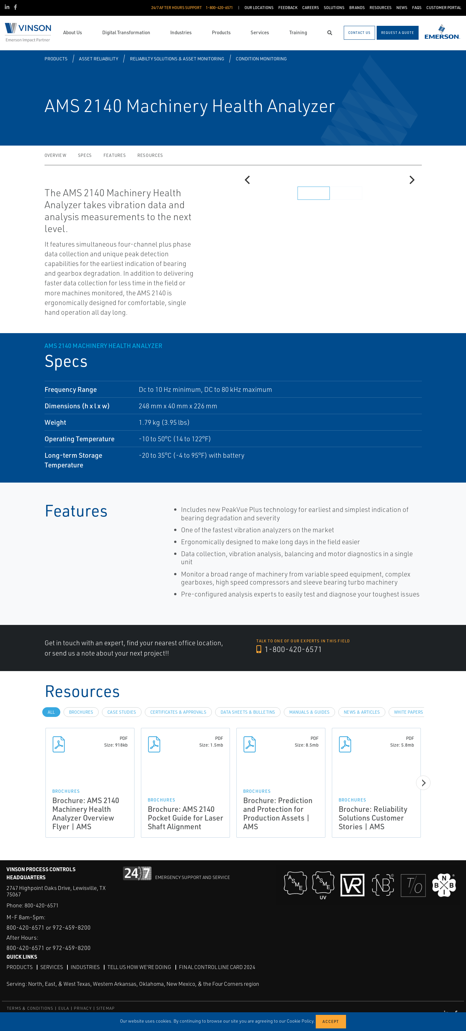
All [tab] (51, 712)
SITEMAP (105, 1008)
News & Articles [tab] (362, 712)
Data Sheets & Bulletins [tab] (248, 712)
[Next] (411, 180)
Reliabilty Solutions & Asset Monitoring (177, 58)
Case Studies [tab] (121, 712)
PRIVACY (82, 1008)
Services (51, 967)
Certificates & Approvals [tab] (178, 712)
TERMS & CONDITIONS (30, 1008)
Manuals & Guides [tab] (309, 712)
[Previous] (248, 180)
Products (56, 58)
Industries (85, 967)
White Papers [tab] (408, 712)
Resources (150, 155)
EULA (63, 1008)
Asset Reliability (98, 58)
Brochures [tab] (81, 712)
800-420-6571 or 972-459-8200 (48, 927)
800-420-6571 (42, 905)
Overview (55, 155)
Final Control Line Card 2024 (217, 967)
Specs (85, 155)
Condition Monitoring (261, 58)
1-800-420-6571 (289, 649)
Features (115, 155)
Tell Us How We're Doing (139, 967)
